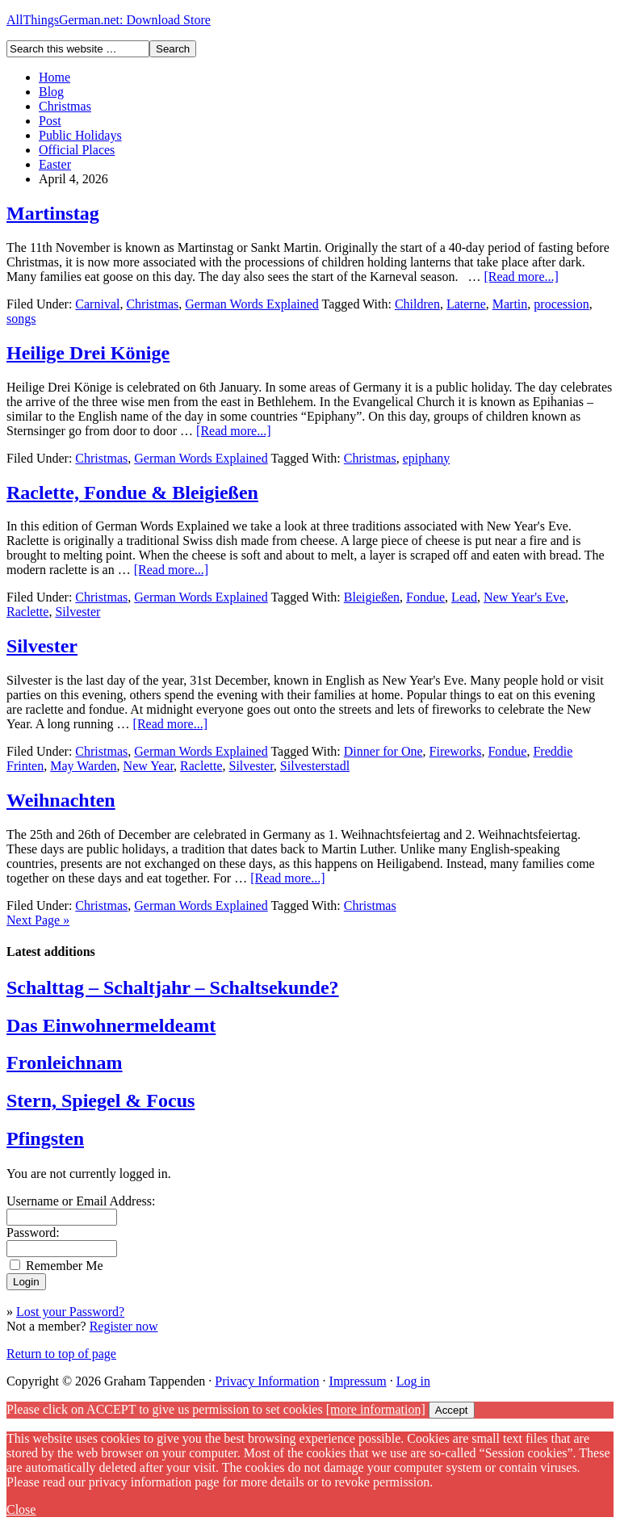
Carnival (97, 304)
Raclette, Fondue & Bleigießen (132, 492)
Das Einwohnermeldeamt (111, 1025)
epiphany (426, 458)
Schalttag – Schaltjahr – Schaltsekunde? (172, 987)
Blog (51, 92)
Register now (124, 1326)
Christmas (65, 106)
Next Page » (37, 920)
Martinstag (52, 213)
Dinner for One (383, 751)
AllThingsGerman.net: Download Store (108, 20)
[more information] (375, 1409)
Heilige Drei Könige (88, 352)
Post (50, 121)
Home (54, 77)
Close (21, 1509)
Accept (451, 1410)
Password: (33, 1232)
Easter (55, 164)
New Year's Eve (524, 597)
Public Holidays (80, 135)
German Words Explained (251, 304)
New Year (149, 766)
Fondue (425, 597)
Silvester (77, 611)
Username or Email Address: (80, 1201)
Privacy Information (267, 1381)
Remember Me (64, 1265)
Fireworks (455, 751)
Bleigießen (372, 597)
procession (561, 304)
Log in (413, 1381)
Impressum (358, 1381)
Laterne (466, 304)
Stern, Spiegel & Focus (100, 1100)
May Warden (83, 766)
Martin (510, 304)
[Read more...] (521, 276)
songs (21, 318)
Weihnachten (60, 800)
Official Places (77, 150)
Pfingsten (45, 1138)
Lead (464, 597)
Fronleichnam (64, 1062)
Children (417, 304)
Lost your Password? (70, 1311)
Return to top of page (61, 1353)
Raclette (27, 611)
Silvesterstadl (315, 766)
